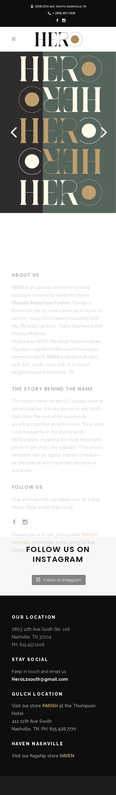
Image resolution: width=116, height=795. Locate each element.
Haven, (94, 357)
